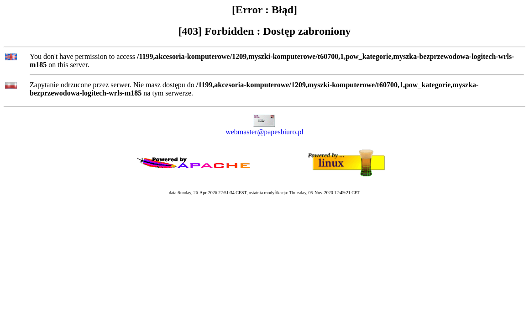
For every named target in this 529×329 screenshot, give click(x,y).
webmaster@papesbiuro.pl (264, 132)
